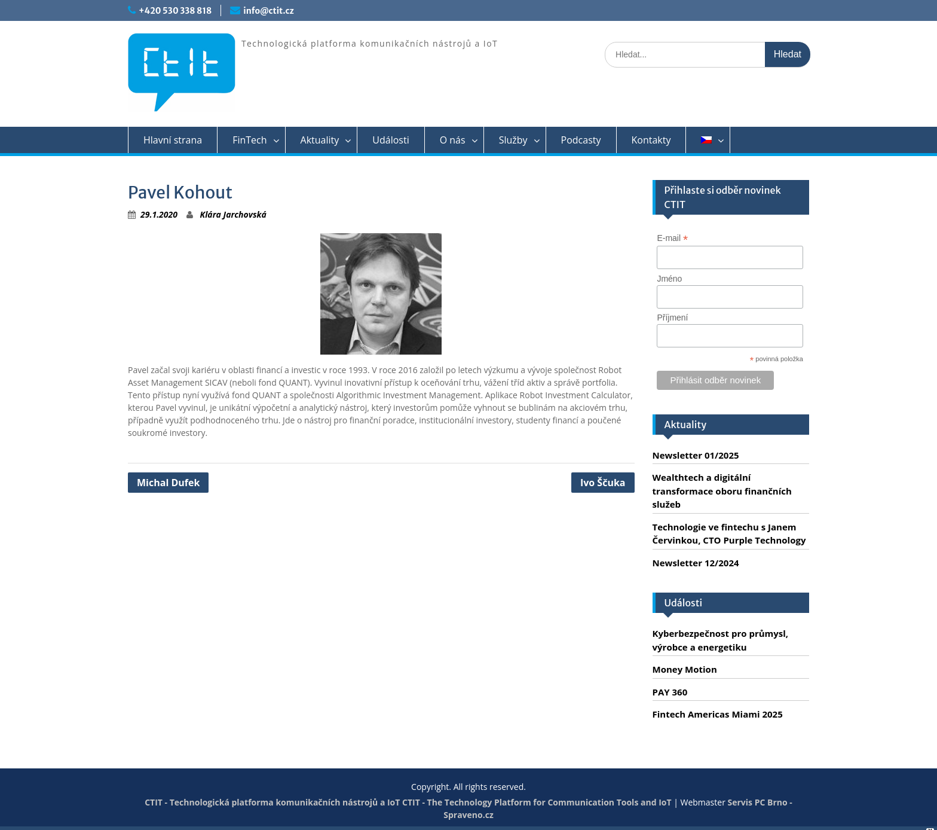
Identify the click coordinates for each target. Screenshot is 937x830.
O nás (453, 140)
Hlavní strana (172, 140)
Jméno (669, 278)
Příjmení (672, 317)
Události (390, 140)
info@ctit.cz (268, 10)
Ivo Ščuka (603, 482)
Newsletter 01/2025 (696, 455)
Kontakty (651, 140)
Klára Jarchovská (233, 214)
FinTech (249, 140)
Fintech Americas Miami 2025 (718, 714)
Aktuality (320, 140)
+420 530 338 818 (175, 10)
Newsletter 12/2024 (696, 563)
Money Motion (685, 669)
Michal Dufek (168, 482)
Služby (513, 140)
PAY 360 (670, 692)
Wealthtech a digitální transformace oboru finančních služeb (722, 490)
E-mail (672, 238)
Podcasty (581, 140)
